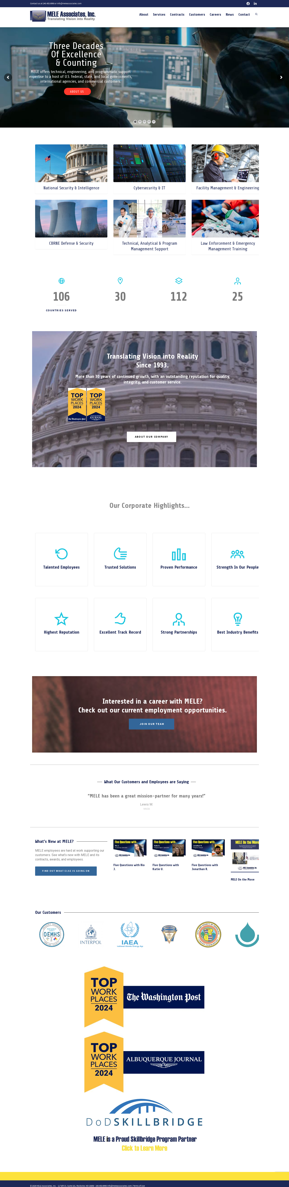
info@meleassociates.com (69, 3)
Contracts (177, 14)
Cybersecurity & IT (149, 188)
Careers (215, 14)
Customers (197, 14)
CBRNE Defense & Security (71, 243)
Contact (244, 14)
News (230, 14)
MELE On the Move (242, 879)
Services (159, 14)
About (143, 14)
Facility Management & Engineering (227, 188)
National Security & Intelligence (71, 188)
